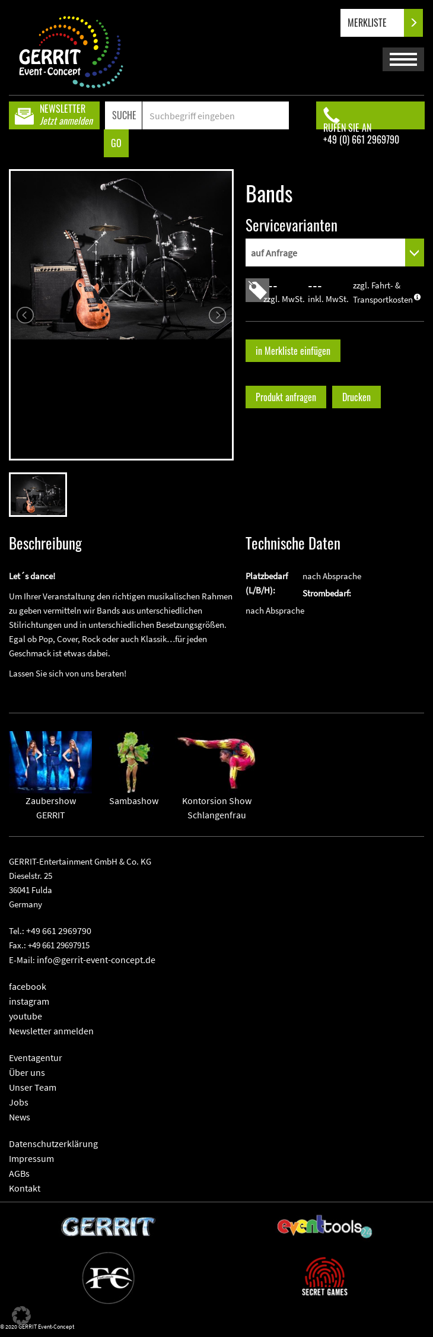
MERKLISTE (377, 23)
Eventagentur (35, 1057)
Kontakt (24, 1188)
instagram (29, 1001)
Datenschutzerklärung (53, 1143)
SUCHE (124, 115)
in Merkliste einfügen (293, 351)
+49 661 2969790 (58, 930)
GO (116, 143)
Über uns (27, 1072)
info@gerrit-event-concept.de (96, 960)
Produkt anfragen (286, 397)
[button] (21, 1315)
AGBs (19, 1173)
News (19, 1117)
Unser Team (32, 1087)
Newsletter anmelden (51, 1031)
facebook (27, 986)
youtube (25, 1016)
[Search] (215, 115)
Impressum (31, 1158)
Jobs (18, 1102)
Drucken (356, 397)
